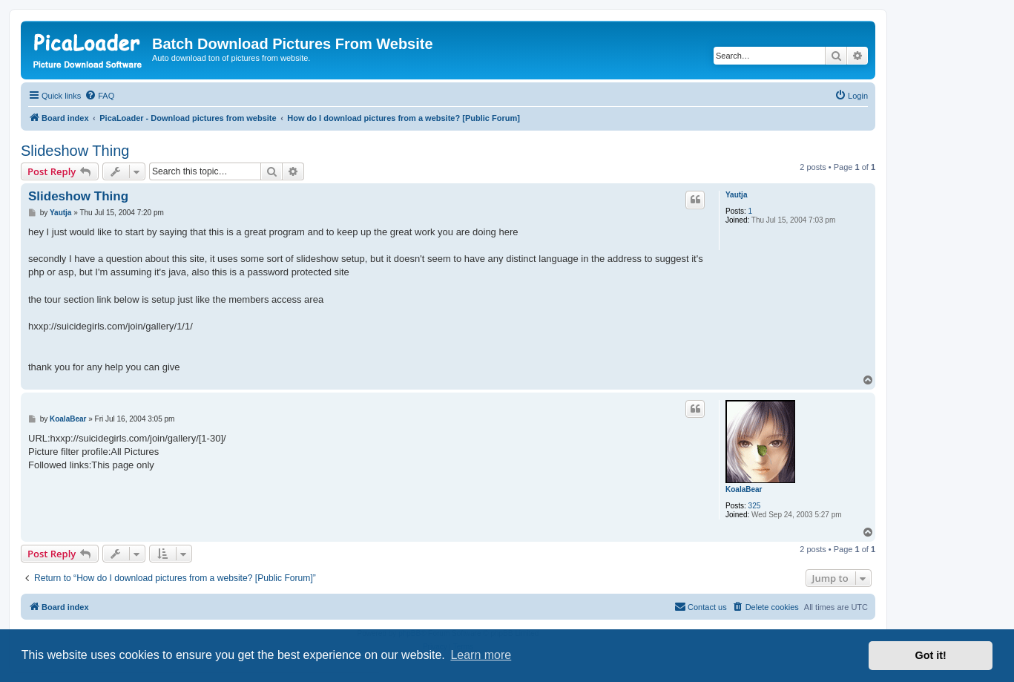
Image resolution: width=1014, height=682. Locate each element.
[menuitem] (99, 96)
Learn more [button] (480, 655)
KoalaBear (743, 489)
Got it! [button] (930, 655)
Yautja (736, 195)
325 (754, 506)
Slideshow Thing (75, 150)
